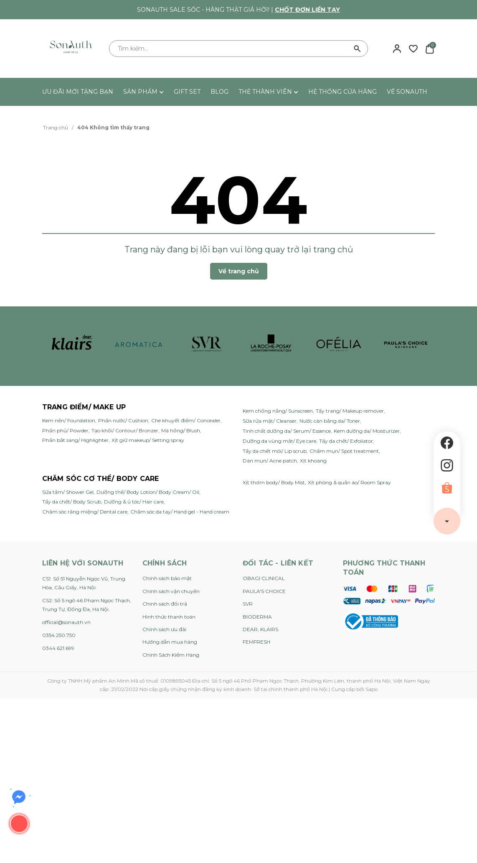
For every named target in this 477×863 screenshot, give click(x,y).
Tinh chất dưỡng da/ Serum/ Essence (287, 431)
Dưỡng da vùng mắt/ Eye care (279, 441)
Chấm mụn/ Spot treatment (344, 451)
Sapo (371, 689)
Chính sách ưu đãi (164, 629)
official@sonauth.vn (66, 622)
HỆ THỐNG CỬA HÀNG (342, 91)
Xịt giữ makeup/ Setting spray (148, 440)
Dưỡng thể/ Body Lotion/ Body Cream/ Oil (147, 492)
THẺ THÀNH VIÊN (268, 91)
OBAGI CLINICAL (264, 578)
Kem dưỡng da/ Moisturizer (367, 431)
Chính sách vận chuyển (171, 591)
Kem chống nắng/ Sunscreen (278, 411)
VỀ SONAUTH (407, 91)
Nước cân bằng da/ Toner (329, 421)
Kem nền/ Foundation (68, 420)
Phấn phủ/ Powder (65, 430)
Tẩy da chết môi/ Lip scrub (275, 451)
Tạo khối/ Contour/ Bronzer (124, 430)
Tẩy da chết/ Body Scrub (71, 501)
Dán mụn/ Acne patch (270, 460)
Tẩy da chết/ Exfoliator (346, 441)
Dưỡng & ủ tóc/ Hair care (134, 501)
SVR (248, 604)
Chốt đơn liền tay (307, 9)
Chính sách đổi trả (164, 604)
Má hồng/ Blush (180, 430)
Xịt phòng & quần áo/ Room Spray (349, 482)
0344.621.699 (58, 648)
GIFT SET (187, 91)
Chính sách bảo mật (167, 578)
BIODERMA (257, 617)
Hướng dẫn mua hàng (169, 642)
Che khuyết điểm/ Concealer (186, 420)
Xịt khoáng (313, 460)
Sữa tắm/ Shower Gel (68, 492)
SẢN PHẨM (143, 91)
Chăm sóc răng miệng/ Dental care (84, 512)
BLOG (219, 91)
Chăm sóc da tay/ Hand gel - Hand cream (179, 512)
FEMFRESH (256, 642)
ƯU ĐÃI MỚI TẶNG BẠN (77, 91)
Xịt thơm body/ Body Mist (274, 482)
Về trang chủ (238, 271)
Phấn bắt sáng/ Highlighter (75, 440)
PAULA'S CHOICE (264, 591)
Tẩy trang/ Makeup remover (350, 411)
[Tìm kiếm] (357, 48)
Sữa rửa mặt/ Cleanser (270, 421)
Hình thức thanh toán (168, 617)
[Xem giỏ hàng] (429, 48)
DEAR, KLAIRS (260, 629)
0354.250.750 (59, 635)
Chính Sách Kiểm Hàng (170, 655)
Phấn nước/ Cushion (123, 420)
